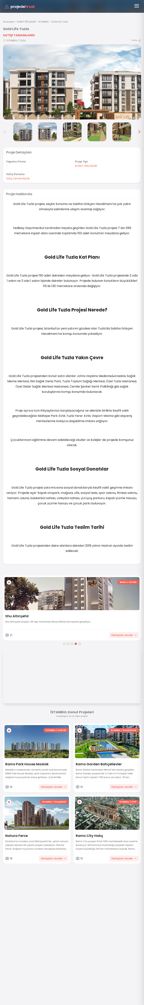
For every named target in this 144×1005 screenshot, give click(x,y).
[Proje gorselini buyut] (72, 81)
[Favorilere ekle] (23, 582)
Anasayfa (8, 21)
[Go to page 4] (76, 644)
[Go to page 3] (72, 644)
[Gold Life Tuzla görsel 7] (121, 131)
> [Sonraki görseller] (139, 132)
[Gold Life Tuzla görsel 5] (72, 131)
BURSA (137, 582)
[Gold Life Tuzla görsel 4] (47, 131)
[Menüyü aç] (137, 6)
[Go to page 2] (68, 644)
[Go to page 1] (64, 644)
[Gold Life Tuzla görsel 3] (22, 131)
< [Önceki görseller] (5, 132)
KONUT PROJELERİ (26, 21)
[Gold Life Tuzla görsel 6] (97, 131)
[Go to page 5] (79, 644)
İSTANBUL (43, 21)
